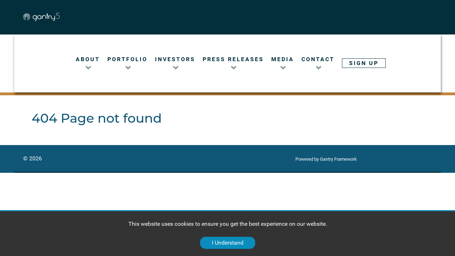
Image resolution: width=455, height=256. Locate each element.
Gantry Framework (338, 159)
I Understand (227, 242)
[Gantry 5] (64, 17)
